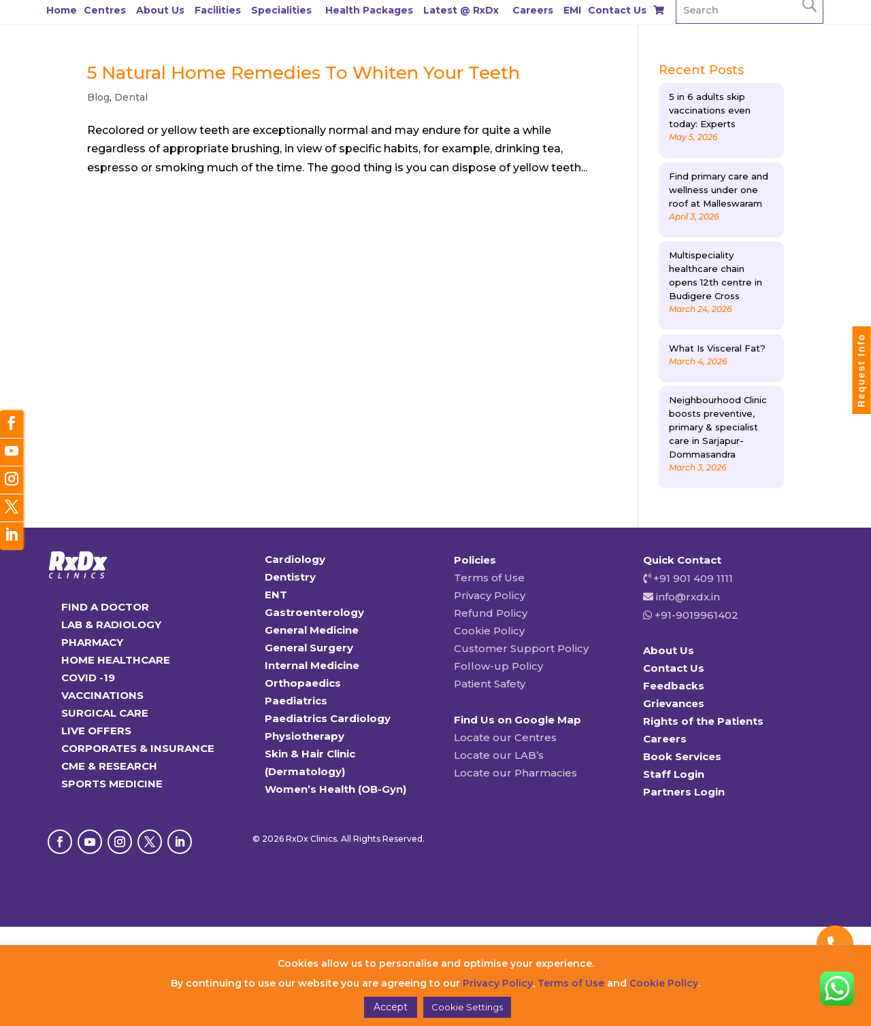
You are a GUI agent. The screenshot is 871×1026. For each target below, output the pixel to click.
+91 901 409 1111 (692, 578)
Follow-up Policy (498, 666)
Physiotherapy (304, 736)
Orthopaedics (303, 683)
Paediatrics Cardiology (328, 718)
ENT (276, 594)
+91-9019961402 (695, 615)
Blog (98, 97)
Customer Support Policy (521, 648)
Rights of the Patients (703, 721)
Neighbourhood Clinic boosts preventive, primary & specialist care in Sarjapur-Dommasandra (718, 427)
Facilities (218, 10)
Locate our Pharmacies (515, 772)
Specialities (281, 10)
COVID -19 (88, 677)
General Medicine (312, 629)
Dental (131, 97)
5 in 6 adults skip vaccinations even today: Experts (710, 110)
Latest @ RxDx (461, 10)
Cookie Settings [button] (467, 1007)
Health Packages (369, 10)
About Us (160, 10)
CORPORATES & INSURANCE (137, 748)
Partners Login (684, 791)
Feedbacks (673, 685)
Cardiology (295, 559)
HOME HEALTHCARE (115, 659)
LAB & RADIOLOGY (111, 624)
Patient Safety (489, 683)
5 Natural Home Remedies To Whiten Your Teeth (303, 73)
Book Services (682, 756)
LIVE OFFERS (96, 730)
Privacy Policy (489, 595)
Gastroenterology (314, 612)
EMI (572, 10)
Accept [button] (391, 1007)
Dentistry (290, 576)
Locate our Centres (505, 737)
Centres (105, 10)
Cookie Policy (489, 630)
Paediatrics (296, 700)
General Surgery (309, 647)
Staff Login (673, 774)
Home (61, 10)
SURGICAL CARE (104, 712)
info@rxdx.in (688, 596)
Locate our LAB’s (499, 755)
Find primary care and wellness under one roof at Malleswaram (718, 190)
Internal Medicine (312, 665)
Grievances (673, 703)
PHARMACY (92, 642)
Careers (532, 10)
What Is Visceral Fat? (717, 348)
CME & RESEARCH (109, 765)
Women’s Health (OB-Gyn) (335, 789)
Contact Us (617, 10)
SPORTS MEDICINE (112, 783)
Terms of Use (489, 577)
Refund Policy (490, 612)
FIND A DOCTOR (105, 606)
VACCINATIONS (102, 695)
